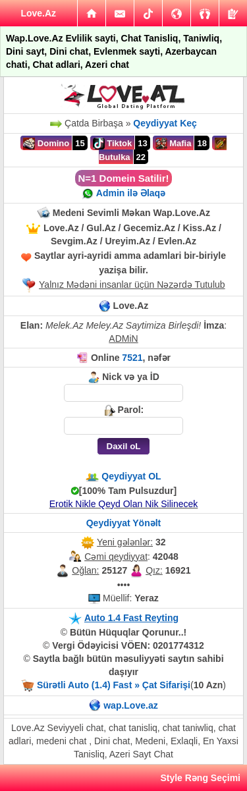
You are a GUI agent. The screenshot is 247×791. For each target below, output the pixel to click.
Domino (46, 144)
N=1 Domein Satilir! (123, 178)
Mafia (173, 144)
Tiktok (112, 144)
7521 (132, 357)
